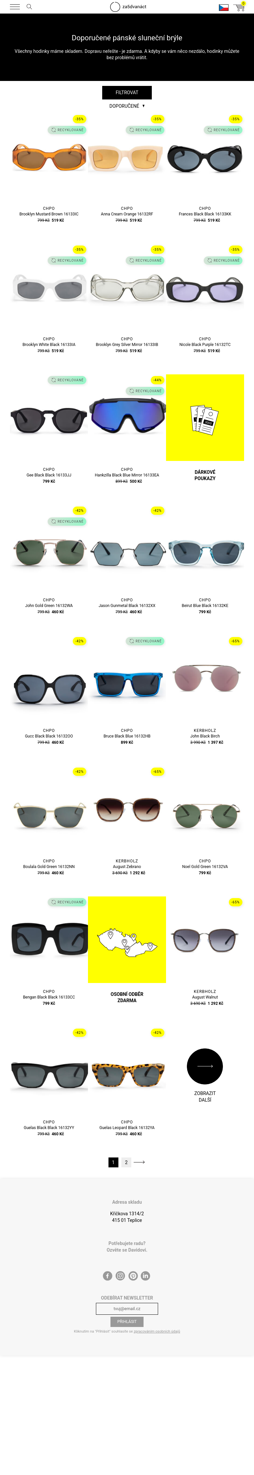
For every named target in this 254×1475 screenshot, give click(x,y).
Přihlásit (127, 1321)
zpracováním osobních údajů (157, 1331)
